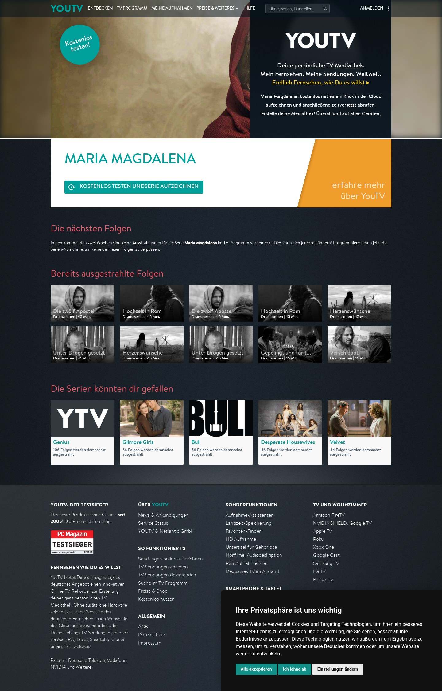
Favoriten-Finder (243, 531)
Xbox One (323, 547)
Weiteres (215, 8)
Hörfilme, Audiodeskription (254, 555)
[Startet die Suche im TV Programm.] (297, 8)
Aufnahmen (172, 8)
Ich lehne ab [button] (294, 669)
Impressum (149, 643)
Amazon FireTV (329, 515)
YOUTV (67, 8)
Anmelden (371, 8)
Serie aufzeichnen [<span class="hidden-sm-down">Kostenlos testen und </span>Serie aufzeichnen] (139, 187)
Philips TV (323, 579)
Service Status (153, 523)
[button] (388, 8)
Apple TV (322, 531)
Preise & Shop (153, 591)
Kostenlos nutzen (156, 599)
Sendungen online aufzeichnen (170, 559)
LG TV (319, 571)
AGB (143, 626)
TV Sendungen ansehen (163, 566)
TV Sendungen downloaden (167, 574)
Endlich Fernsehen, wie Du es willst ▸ (321, 82)
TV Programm (132, 8)
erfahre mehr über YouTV (358, 190)
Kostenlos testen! (78, 44)
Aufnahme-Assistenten (250, 515)
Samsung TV (326, 563)
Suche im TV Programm (163, 583)
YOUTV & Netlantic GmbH (166, 531)
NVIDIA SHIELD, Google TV (342, 523)
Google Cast (326, 555)
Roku (318, 539)
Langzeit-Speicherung (249, 523)
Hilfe (249, 8)
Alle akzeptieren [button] (256, 669)
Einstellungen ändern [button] (337, 669)
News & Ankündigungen (163, 515)
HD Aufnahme (241, 539)
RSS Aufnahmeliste (246, 563)
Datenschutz (151, 634)
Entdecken (100, 8)
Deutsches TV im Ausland (252, 571)
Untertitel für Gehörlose (251, 547)
